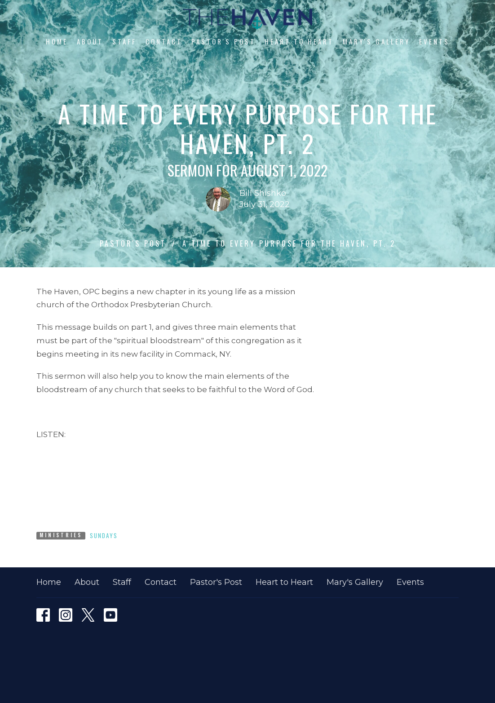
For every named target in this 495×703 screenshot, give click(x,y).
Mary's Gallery (376, 41)
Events (434, 41)
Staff (124, 41)
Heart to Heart (299, 41)
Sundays (104, 535)
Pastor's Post (223, 41)
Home (57, 41)
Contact (164, 41)
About (90, 41)
